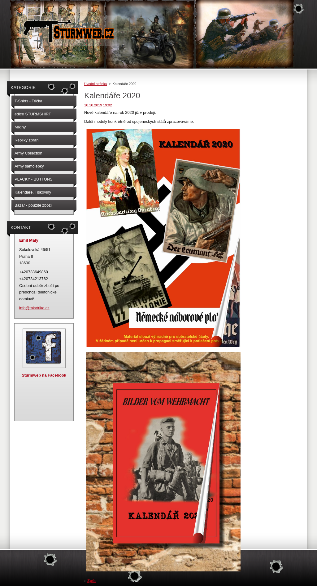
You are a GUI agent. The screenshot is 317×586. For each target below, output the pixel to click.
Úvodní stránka (95, 84)
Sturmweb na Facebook (44, 375)
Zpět (91, 580)
